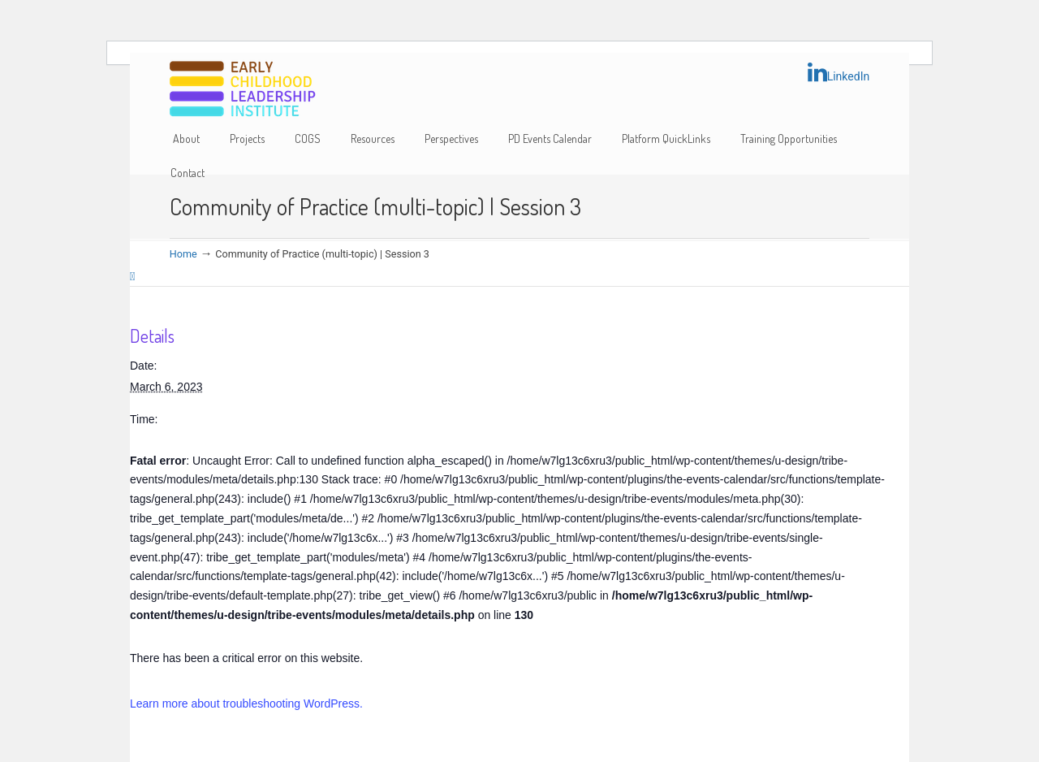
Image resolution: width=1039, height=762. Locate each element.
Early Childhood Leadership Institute (243, 89)
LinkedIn (839, 72)
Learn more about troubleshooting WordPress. (246, 703)
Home (183, 254)
